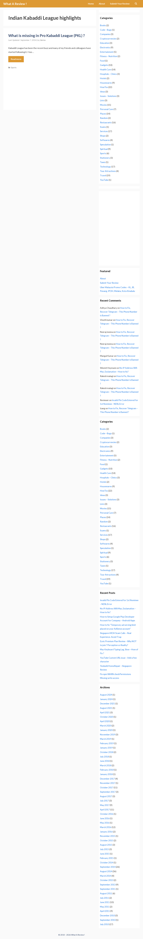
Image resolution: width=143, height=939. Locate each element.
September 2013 (107, 884)
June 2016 (105, 818)
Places (103, 113)
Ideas (102, 91)
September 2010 (107, 920)
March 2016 (105, 827)
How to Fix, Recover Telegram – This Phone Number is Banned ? (118, 312)
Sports (13, 67)
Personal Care (106, 109)
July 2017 (104, 800)
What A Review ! (15, 4)
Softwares (105, 140)
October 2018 (106, 752)
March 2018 (105, 765)
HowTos (104, 87)
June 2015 (105, 853)
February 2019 (107, 743)
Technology (105, 166)
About (102, 3)
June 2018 (105, 761)
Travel (103, 175)
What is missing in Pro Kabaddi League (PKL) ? (46, 35)
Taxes (102, 162)
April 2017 (105, 809)
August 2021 (106, 708)
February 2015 (107, 858)
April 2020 (105, 721)
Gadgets (104, 65)
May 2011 (104, 906)
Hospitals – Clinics (108, 74)
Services (104, 131)
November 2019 (107, 734)
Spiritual (104, 149)
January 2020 (106, 730)
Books (103, 25)
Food (102, 60)
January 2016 (106, 831)
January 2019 (106, 747)
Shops (103, 135)
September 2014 (107, 867)
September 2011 (107, 889)
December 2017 (107, 778)
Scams (103, 127)
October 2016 (106, 814)
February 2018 (107, 769)
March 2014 (105, 876)
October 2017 (106, 787)
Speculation (105, 144)
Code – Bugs (106, 30)
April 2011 (105, 911)
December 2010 (107, 915)
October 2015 (106, 840)
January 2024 (106, 699)
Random (104, 118)
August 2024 (106, 694)
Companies (105, 34)
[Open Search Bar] (136, 3)
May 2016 (104, 822)
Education (104, 43)
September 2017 (107, 792)
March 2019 (105, 739)
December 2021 (107, 703)
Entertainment (107, 52)
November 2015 (107, 836)
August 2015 (106, 845)
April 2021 (105, 712)
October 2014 (106, 862)
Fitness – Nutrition (108, 56)
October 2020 (106, 717)
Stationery (105, 158)
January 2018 (106, 774)
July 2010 (104, 924)
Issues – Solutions (108, 96)
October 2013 (106, 880)
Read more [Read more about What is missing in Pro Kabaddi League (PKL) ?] (16, 59)
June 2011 (105, 902)
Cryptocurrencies (108, 38)
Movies (103, 105)
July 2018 (104, 756)
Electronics (105, 47)
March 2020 (105, 725)
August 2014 (106, 871)
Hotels (103, 78)
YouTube (104, 180)
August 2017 (106, 796)
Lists (102, 100)
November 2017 (107, 783)
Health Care (105, 69)
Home (91, 3)
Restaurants (106, 122)
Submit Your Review (119, 3)
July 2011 (104, 898)
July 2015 (104, 849)
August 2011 (106, 893)
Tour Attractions (108, 171)
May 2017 (104, 805)
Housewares (106, 82)
